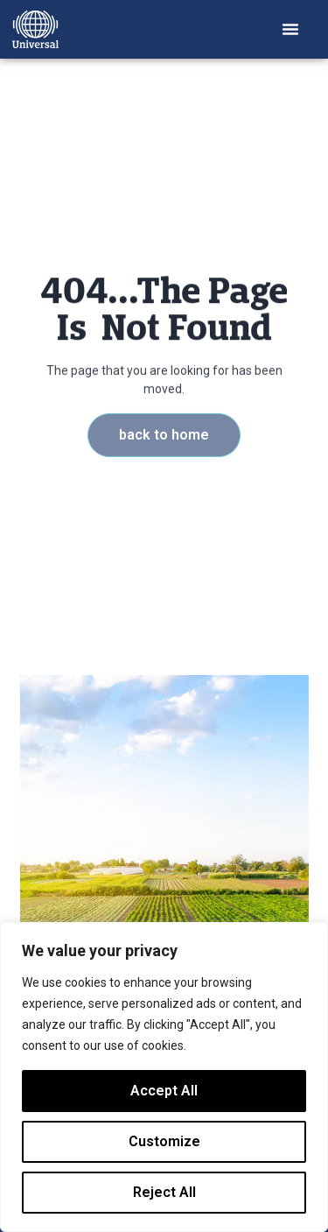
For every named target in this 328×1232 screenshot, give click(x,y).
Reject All (164, 1192)
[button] (290, 29)
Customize (164, 1141)
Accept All (164, 1090)
